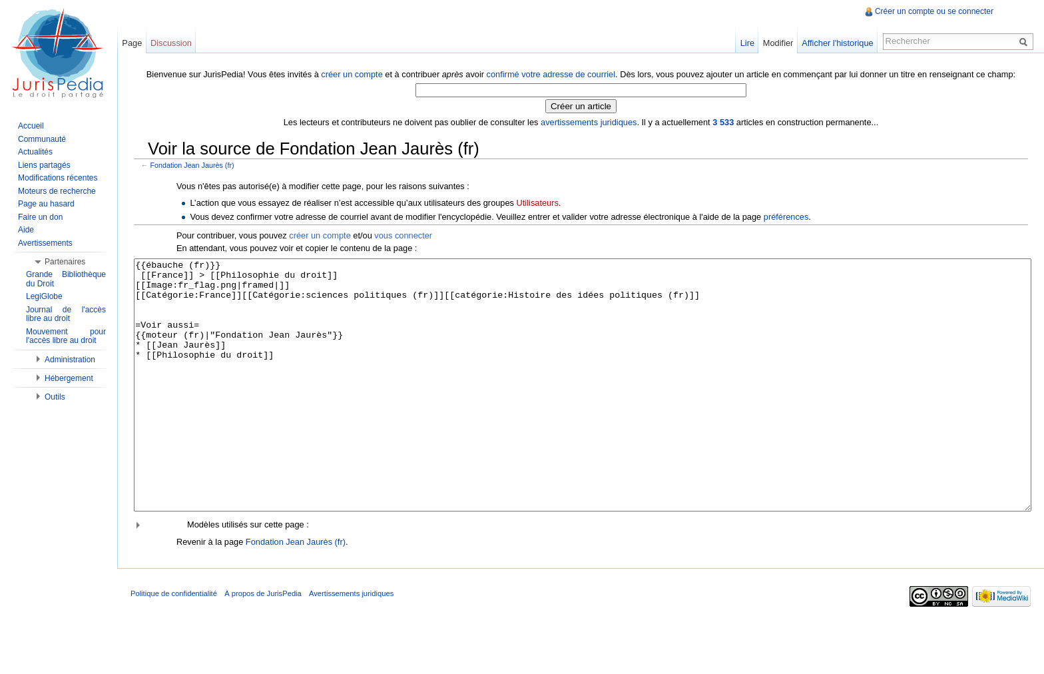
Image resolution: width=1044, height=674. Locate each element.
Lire (747, 43)
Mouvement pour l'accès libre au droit (66, 336)
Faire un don (40, 217)
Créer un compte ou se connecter (934, 11)
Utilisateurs (538, 203)
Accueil (31, 126)
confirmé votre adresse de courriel (551, 74)
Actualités (35, 152)
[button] (581, 574)
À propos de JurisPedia (263, 643)
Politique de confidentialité (173, 643)
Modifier (778, 43)
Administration (70, 359)
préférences (786, 217)
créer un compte (351, 74)
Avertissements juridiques (351, 643)
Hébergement (69, 378)
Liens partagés (44, 165)
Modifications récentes (57, 177)
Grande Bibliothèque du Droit (66, 279)
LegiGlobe (44, 296)
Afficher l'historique (837, 43)
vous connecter (403, 235)
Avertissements (45, 243)
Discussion (171, 43)
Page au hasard (46, 203)
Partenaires (65, 261)
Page (132, 43)
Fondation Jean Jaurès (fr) (192, 165)
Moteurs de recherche (57, 191)
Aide (26, 229)
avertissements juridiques (589, 122)
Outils (55, 397)
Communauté (42, 139)
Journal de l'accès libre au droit (66, 314)
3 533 (723, 122)
